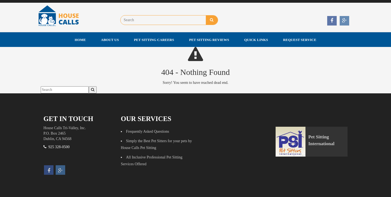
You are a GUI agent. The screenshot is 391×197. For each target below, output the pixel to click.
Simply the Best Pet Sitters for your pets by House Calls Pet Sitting (156, 144)
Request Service (299, 40)
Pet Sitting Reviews (209, 40)
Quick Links (256, 40)
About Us (110, 40)
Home (80, 40)
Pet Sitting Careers (154, 40)
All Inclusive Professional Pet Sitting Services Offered (151, 160)
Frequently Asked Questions (147, 131)
